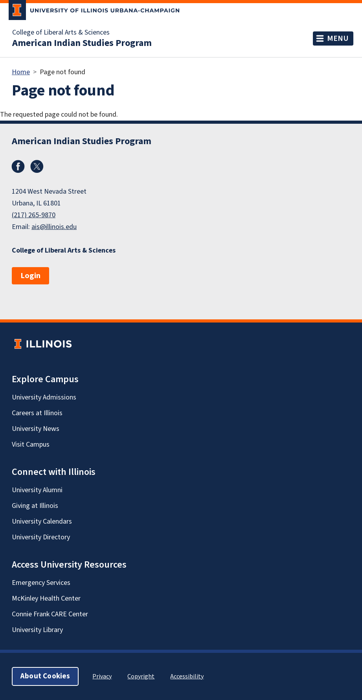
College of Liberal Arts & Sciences (61, 32)
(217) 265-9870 (33, 215)
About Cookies (45, 676)
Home (21, 72)
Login (30, 275)
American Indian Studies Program (82, 43)
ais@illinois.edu (54, 227)
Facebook (18, 166)
